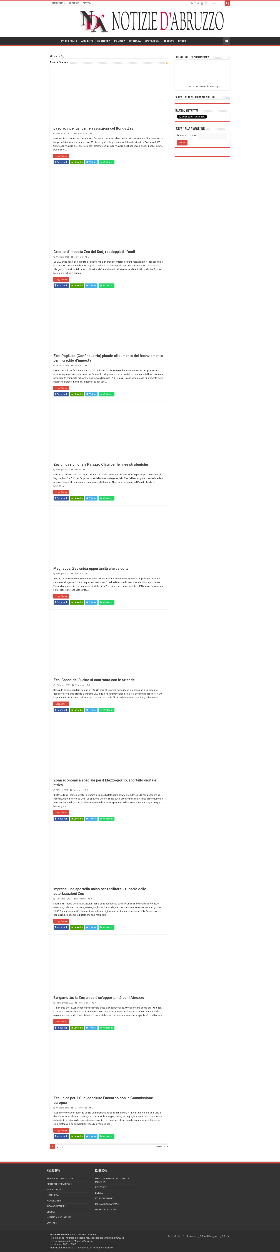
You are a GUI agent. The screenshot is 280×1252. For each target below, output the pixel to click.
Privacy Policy (55, 1189)
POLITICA (119, 41)
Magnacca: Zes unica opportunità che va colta (91, 568)
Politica (77, 470)
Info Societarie (55, 1206)
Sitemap (51, 1211)
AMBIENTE (87, 41)
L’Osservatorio (104, 1198)
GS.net (203, 1236)
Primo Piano (82, 133)
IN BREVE (168, 41)
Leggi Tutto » (61, 156)
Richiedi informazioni (59, 1184)
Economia (78, 257)
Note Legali (54, 1195)
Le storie (100, 1187)
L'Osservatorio (80, 1108)
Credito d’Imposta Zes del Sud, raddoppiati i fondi (94, 252)
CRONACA (135, 41)
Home (54, 56)
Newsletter (54, 1200)
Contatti (52, 1222)
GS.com (226, 1236)
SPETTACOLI (152, 41)
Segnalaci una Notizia (60, 1178)
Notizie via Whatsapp (59, 1217)
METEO (87, 3)
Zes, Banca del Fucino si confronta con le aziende (94, 680)
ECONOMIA (103, 41)
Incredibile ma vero (106, 1209)
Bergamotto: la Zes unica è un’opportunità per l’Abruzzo (98, 997)
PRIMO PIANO (69, 41)
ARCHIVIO (74, 3)
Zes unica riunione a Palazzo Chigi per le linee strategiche (100, 464)
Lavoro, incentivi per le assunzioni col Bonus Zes (93, 128)
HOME (54, 40)
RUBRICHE (57, 3)
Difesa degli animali (107, 1204)
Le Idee (99, 1192)
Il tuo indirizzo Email (187, 135)
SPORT (182, 41)
